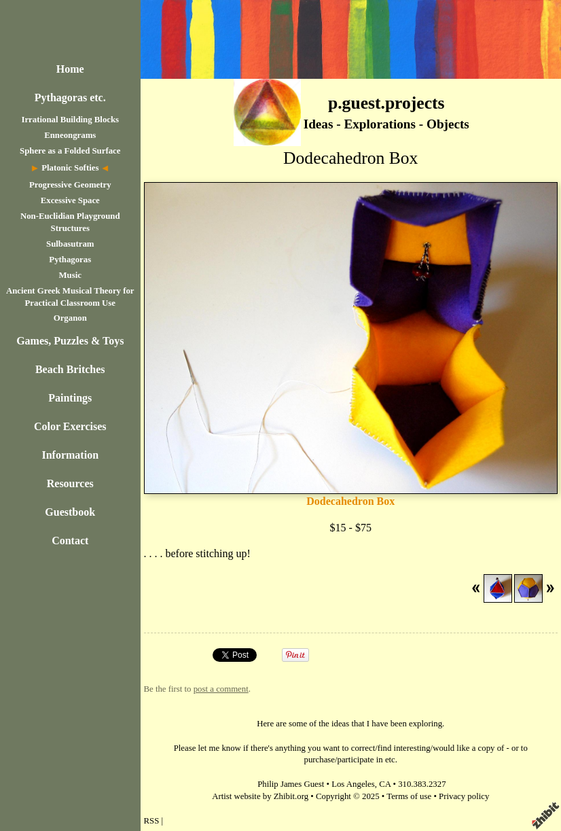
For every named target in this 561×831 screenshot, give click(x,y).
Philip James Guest (290, 784)
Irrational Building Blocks (70, 119)
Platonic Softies (69, 168)
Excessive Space (70, 200)
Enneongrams (70, 135)
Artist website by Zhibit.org (260, 796)
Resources (70, 483)
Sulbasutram (70, 244)
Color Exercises (70, 426)
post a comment (221, 689)
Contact (70, 540)
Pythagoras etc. (70, 97)
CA (385, 784)
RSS (152, 821)
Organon (70, 318)
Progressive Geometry (70, 185)
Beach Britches (70, 369)
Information (69, 455)
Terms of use (408, 796)
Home (70, 69)
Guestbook (70, 512)
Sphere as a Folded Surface (70, 151)
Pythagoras (70, 259)
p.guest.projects (386, 103)
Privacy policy (464, 796)
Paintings (70, 398)
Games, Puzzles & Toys (70, 341)
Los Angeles (353, 784)
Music (70, 275)
